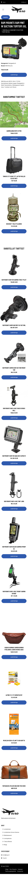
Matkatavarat (8, 835)
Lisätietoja (14, 75)
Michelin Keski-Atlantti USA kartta (14, 740)
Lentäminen (7, 829)
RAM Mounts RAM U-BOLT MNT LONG (14, 501)
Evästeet (20, 869)
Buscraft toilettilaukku (14, 224)
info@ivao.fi (23, 2)
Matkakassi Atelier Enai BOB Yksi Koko (14, 786)
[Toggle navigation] (3, 9)
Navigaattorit (12, 63)
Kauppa (5, 17)
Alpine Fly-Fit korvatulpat (14, 695)
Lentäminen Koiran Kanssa (11, 832)
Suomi (4, 2)
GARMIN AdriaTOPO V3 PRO (14, 131)
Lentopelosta (7, 838)
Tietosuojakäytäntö (10, 871)
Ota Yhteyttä (13, 869)
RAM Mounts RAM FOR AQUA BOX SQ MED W (14, 456)
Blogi (5, 844)
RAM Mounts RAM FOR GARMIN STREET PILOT (14, 280)
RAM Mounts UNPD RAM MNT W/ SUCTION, (14, 325)
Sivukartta (20, 871)
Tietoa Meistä (8, 841)
